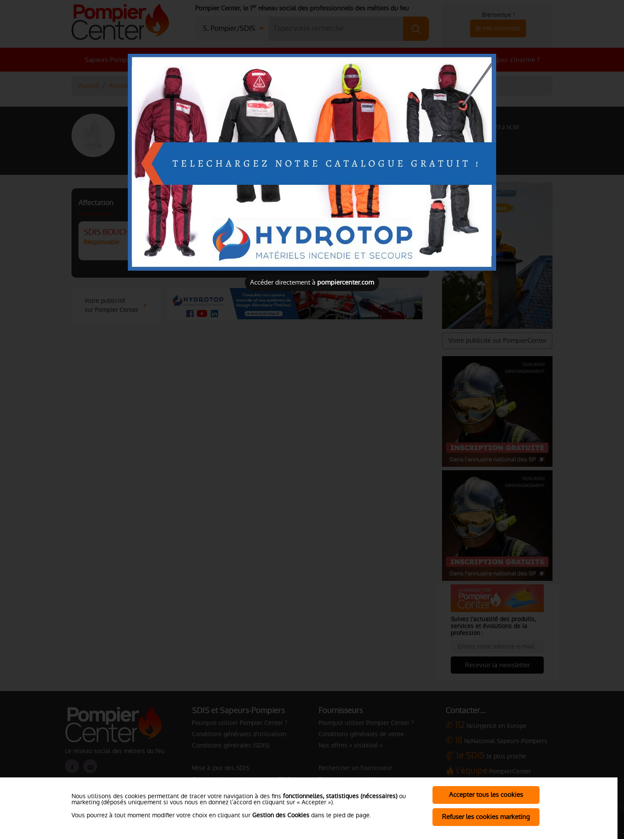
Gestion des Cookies (280, 815)
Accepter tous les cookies (486, 794)
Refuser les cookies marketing (486, 816)
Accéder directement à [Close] (312, 282)
